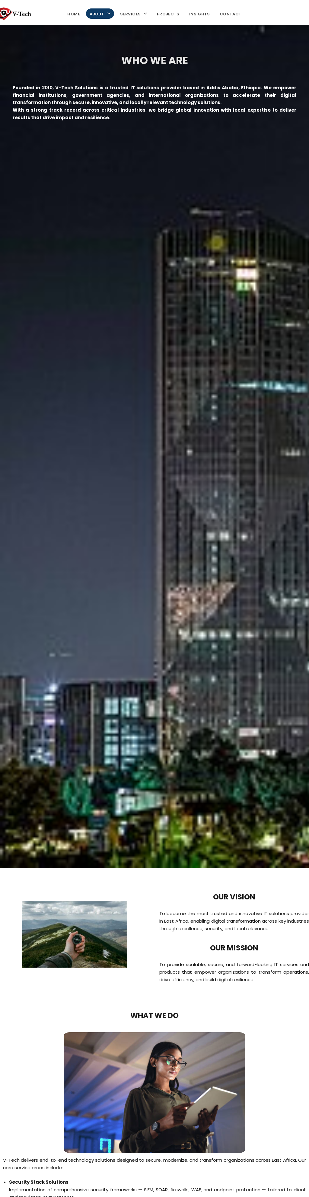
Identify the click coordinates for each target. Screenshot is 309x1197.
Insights (199, 13)
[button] (107, 13)
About (100, 13)
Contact (231, 13)
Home (73, 13)
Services (133, 13)
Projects (168, 13)
